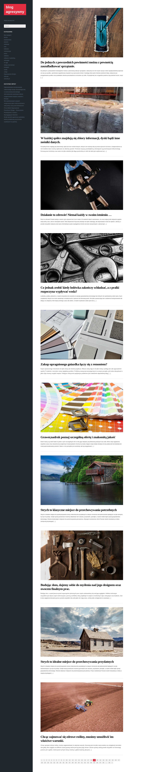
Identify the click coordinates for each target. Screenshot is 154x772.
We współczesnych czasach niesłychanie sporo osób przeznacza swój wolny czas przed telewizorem (14, 103)
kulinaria (6, 49)
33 (57, 762)
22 (103, 760)
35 (63, 762)
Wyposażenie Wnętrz (10, 74)
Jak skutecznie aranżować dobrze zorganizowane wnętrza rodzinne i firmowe (13, 96)
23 (106, 760)
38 (72, 762)
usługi (5, 72)
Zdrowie (6, 76)
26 (115, 760)
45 (94, 762)
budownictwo (7, 39)
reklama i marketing (9, 58)
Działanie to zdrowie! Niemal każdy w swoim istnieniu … (76, 215)
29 (45, 762)
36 (66, 762)
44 (91, 762)
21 (100, 760)
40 (78, 762)
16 (85, 760)
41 (81, 762)
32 (54, 762)
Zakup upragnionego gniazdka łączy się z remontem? (74, 364)
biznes (6, 37)
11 (69, 760)
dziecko (6, 42)
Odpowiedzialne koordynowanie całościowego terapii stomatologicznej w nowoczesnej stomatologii (14, 90)
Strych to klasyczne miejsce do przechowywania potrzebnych (79, 510)
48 (103, 762)
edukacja (6, 44)
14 (78, 760)
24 (109, 760)
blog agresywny (15, 9)
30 (48, 762)
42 (85, 762)
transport (6, 67)
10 (66, 760)
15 (82, 760)
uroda (5, 69)
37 (69, 762)
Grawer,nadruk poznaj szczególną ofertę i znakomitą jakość (78, 437)
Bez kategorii (7, 35)
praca (5, 53)
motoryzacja (7, 51)
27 (118, 760)
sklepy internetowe (9, 65)
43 (88, 762)
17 (88, 760)
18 (91, 760)
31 (51, 762)
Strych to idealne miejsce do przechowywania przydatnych (77, 661)
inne (5, 46)
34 (60, 762)
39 (75, 762)
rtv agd (6, 62)
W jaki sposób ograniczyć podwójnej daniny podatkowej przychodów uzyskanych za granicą (14, 119)
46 (97, 762)
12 (72, 760)
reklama (6, 55)
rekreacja (6, 60)
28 (42, 762)
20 (97, 760)
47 (100, 762)
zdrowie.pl (7, 78)
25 (112, 760)
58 (109, 762)
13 (75, 760)
